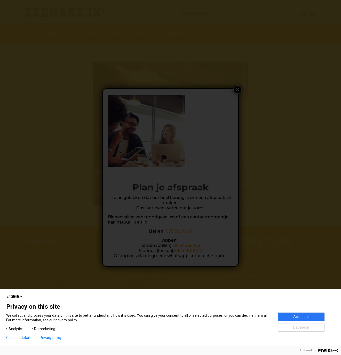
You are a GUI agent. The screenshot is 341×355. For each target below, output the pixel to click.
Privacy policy (51, 338)
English (14, 296)
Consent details (18, 338)
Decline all (301, 327)
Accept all (301, 317)
